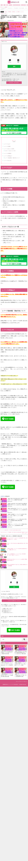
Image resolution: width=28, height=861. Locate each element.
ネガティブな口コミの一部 (10, 150)
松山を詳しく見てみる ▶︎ (14, 82)
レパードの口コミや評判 (9, 148)
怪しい (6, 13)
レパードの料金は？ (8, 155)
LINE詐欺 (13, 11)
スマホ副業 (17, 11)
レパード (22, 11)
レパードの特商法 (7, 153)
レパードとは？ (7, 143)
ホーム (17, 681)
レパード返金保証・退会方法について (12, 157)
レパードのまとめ (7, 160)
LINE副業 (9, 11)
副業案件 (2, 11)
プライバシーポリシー (23, 681)
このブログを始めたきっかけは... (14, 600)
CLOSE (14, 141)
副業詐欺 (2, 13)
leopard (6, 11)
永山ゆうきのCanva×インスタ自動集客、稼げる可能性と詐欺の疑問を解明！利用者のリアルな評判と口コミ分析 (14, 533)
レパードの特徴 (7, 146)
